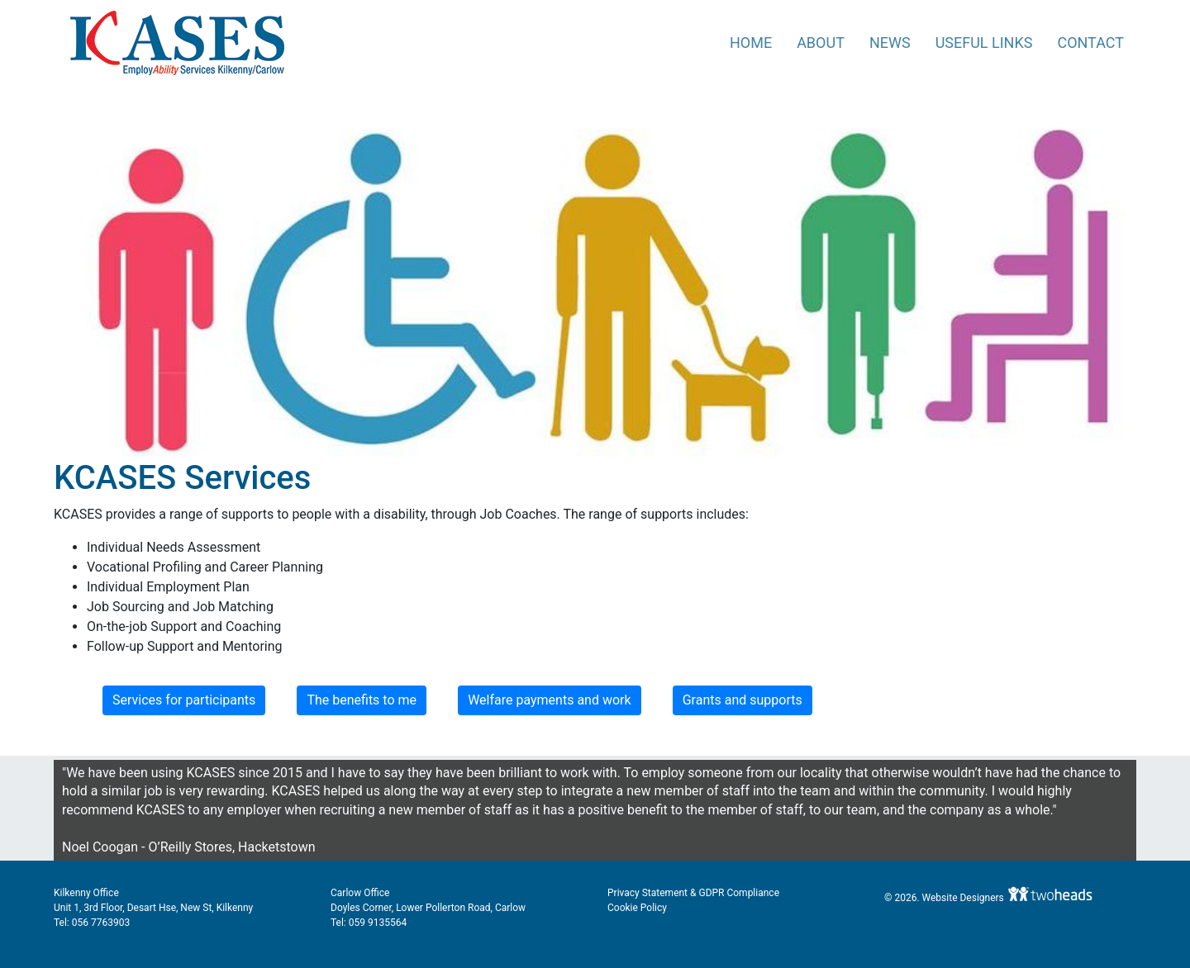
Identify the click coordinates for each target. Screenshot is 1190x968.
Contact (1090, 42)
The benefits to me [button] (361, 700)
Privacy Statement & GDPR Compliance (693, 893)
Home (751, 42)
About (821, 42)
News (890, 42)
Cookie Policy (637, 907)
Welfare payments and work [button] (549, 700)
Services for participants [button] (183, 700)
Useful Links (984, 42)
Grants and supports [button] (742, 700)
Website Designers (964, 898)
